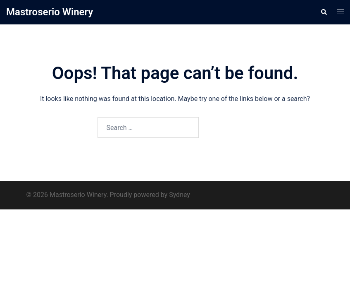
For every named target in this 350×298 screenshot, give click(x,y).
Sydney (179, 195)
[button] (323, 12)
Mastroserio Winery (49, 12)
